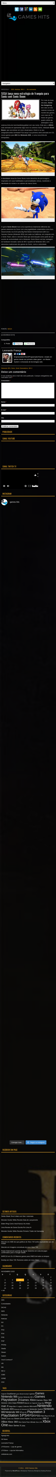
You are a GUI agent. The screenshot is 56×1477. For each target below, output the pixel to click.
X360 (3, 1378)
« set (3, 1293)
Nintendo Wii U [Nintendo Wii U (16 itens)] (13, 1415)
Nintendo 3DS (5, 368)
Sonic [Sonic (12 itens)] (3, 1421)
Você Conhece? (7, 1363)
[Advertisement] (28, 50)
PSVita (3, 1348)
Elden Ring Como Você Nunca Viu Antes (15, 1227)
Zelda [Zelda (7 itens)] (23, 1429)
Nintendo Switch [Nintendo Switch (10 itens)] (36, 1412)
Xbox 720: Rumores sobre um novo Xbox (24, 1263)
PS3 (2, 1333)
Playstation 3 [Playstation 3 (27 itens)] (36, 1415)
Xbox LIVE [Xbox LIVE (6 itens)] (39, 1425)
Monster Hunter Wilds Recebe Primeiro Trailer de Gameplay (22, 1234)
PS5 (2, 1340)
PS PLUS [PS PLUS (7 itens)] (51, 1419)
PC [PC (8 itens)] (26, 1415)
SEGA (10, 329)
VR (2, 1366)
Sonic (13, 368)
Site (2, 421)
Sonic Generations (22, 368)
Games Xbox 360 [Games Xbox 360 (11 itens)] (44, 1403)
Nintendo (4, 1318)
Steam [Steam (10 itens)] (17, 1421)
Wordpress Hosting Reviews (42, 1474)
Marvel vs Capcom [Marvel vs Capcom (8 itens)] (31, 1406)
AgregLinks (5, 1438)
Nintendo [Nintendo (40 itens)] (44, 1409)
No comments (31, 89)
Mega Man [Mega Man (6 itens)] (41, 1406)
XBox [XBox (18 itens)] (4, 1424)
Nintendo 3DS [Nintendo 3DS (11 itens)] (7, 1412)
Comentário (5, 381)
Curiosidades (6, 1307)
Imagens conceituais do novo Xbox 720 (24, 1250)
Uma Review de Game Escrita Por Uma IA (16, 1230)
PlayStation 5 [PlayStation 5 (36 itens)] (11, 1418)
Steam (3, 1355)
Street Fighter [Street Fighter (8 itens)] (25, 1421)
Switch (3, 1359)
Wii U (22, 89)
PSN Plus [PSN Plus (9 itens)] (44, 1419)
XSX (2, 1385)
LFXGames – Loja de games (11, 1450)
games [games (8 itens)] (32, 1397)
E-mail (4, 413)
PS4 (2, 1336)
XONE (3, 1381)
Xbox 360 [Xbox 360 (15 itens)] (13, 1424)
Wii (2, 1370)
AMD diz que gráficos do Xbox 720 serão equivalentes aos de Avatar (27, 1245)
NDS (3, 1314)
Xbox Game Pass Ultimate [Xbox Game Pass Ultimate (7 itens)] (26, 1425)
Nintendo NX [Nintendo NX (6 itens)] (25, 1412)
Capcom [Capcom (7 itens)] (4, 1397)
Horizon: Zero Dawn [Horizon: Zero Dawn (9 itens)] (9, 1406)
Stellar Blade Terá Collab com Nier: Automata (17, 1219)
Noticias (17, 89)
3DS (12, 89)
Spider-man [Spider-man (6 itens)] (10, 1421)
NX (2, 1325)
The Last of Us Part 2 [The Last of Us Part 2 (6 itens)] (36, 1421)
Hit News (4, 1442)
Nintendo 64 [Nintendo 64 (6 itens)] (17, 1412)
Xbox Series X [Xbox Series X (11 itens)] (14, 1428)
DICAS (3, 1310)
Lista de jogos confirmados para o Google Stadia (24, 1254)
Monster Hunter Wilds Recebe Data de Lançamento (19, 1223)
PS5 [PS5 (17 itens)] (37, 1418)
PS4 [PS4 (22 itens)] (32, 1418)
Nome (3, 405)
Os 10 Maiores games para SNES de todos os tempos (30, 1259)
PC (2, 1329)
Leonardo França (11, 350)
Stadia (3, 1351)
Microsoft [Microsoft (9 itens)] (33, 1409)
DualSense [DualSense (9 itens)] (11, 1397)
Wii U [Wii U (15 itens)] (46, 1421)
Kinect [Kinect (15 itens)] (20, 1405)
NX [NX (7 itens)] (23, 1415)
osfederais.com (6, 1457)
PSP (2, 1344)
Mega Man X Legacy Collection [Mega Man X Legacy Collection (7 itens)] (19, 1409)
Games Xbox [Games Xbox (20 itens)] (28, 1402)
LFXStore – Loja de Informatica (12, 1453)
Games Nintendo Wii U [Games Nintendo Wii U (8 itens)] (26, 1400)
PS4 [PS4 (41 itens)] (25, 1418)
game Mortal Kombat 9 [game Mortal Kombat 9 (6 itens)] (22, 1397)
